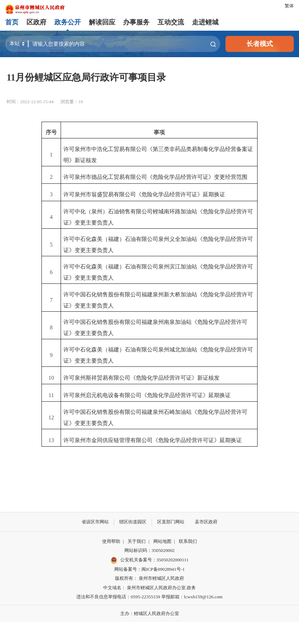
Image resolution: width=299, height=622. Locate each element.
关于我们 (137, 541)
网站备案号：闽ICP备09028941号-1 (149, 569)
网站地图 (162, 541)
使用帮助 (111, 541)
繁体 (289, 5)
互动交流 (171, 22)
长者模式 (259, 43)
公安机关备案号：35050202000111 (149, 560)
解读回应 (102, 22)
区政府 (36, 22)
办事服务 (136, 22)
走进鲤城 (205, 22)
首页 (11, 22)
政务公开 (67, 22)
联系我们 (188, 541)
